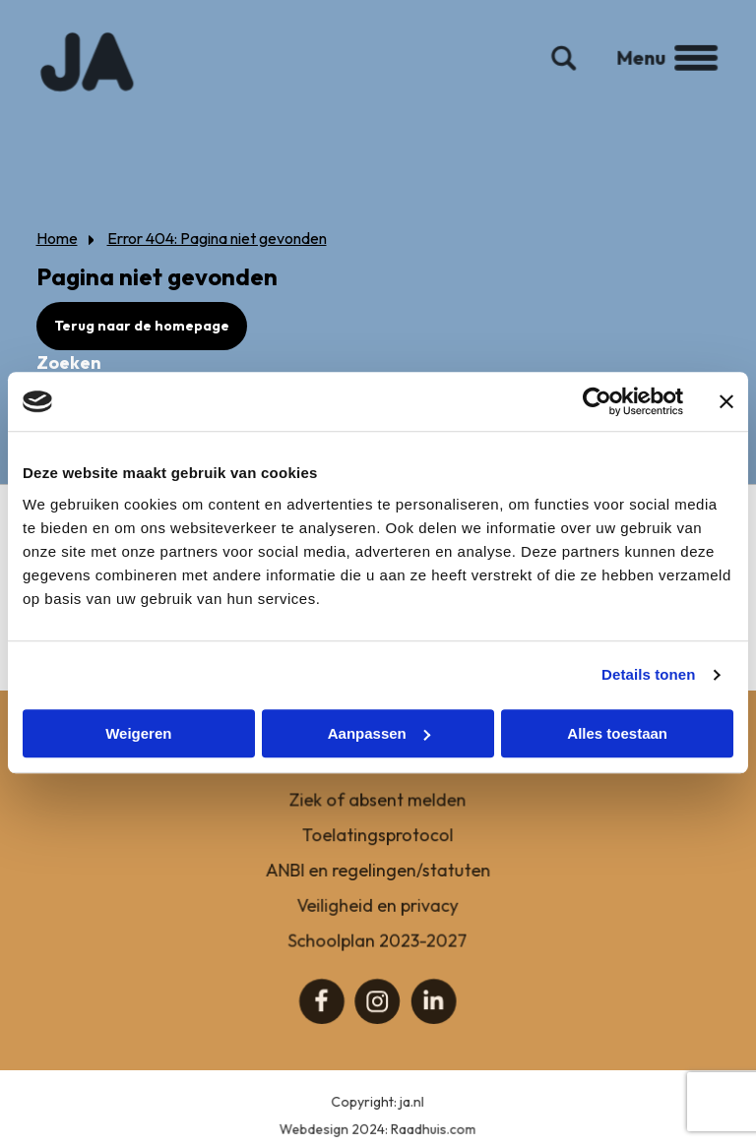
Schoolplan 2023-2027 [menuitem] (378, 950)
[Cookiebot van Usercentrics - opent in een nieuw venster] (597, 401)
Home (57, 238)
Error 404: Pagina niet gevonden (217, 238)
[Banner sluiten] (726, 401)
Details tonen (648, 674)
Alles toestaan (617, 733)
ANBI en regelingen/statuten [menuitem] (378, 881)
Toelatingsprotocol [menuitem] (378, 846)
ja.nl (412, 1113)
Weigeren (138, 733)
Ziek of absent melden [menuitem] (378, 812)
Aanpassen (379, 733)
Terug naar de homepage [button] (141, 325)
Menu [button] (661, 68)
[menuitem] (323, 1011)
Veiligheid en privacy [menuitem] (378, 916)
